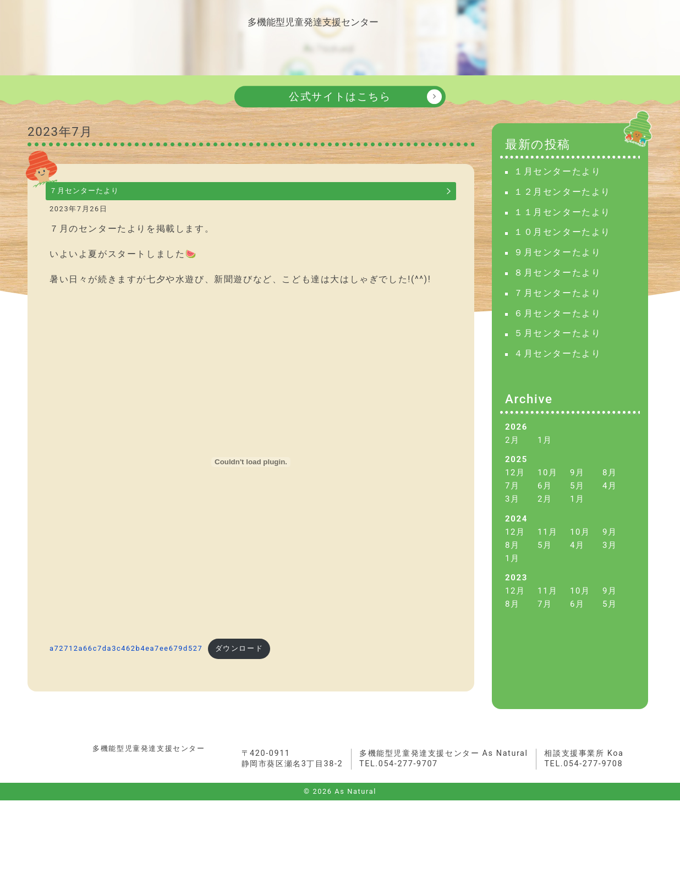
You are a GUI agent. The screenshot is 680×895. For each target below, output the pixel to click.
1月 (545, 460)
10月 (548, 493)
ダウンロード (239, 678)
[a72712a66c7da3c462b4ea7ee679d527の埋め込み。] (251, 491)
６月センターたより (557, 333)
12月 (515, 493)
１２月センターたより (562, 212)
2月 (512, 460)
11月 (548, 552)
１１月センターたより (562, 232)
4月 (609, 507)
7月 (512, 507)
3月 (512, 520)
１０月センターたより (562, 253)
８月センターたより (557, 293)
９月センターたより (557, 273)
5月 (577, 507)
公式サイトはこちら (340, 117)
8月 (609, 493)
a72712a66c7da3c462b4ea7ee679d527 (126, 678)
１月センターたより (557, 191)
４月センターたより (557, 374)
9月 (577, 493)
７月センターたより (103, 214)
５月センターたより (557, 354)
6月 (545, 507)
